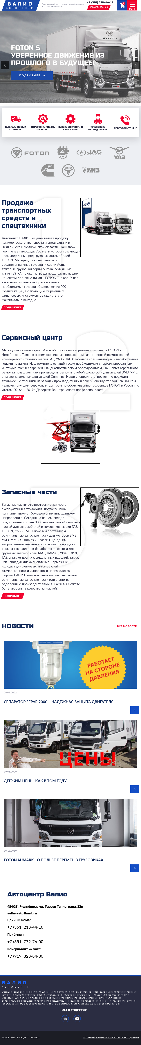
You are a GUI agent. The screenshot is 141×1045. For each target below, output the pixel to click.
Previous (5, 65)
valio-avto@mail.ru (22, 913)
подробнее (29, 75)
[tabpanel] (70, 57)
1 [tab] (64, 102)
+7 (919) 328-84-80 (25, 956)
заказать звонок (99, 7)
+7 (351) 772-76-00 (25, 942)
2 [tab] (73, 102)
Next (136, 65)
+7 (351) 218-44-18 (100, 2)
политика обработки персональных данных (111, 1038)
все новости (127, 626)
